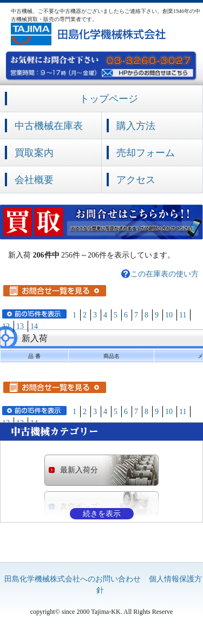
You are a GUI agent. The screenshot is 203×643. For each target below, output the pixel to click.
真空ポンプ (79, 507)
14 (34, 326)
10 (169, 315)
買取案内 (34, 152)
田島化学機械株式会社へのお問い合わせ (72, 579)
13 (20, 326)
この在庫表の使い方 (164, 274)
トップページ (109, 98)
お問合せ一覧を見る (54, 290)
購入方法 (135, 125)
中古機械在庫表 (49, 125)
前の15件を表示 (34, 314)
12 (6, 326)
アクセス (135, 179)
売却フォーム (145, 152)
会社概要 (34, 179)
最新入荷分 (79, 470)
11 (182, 315)
